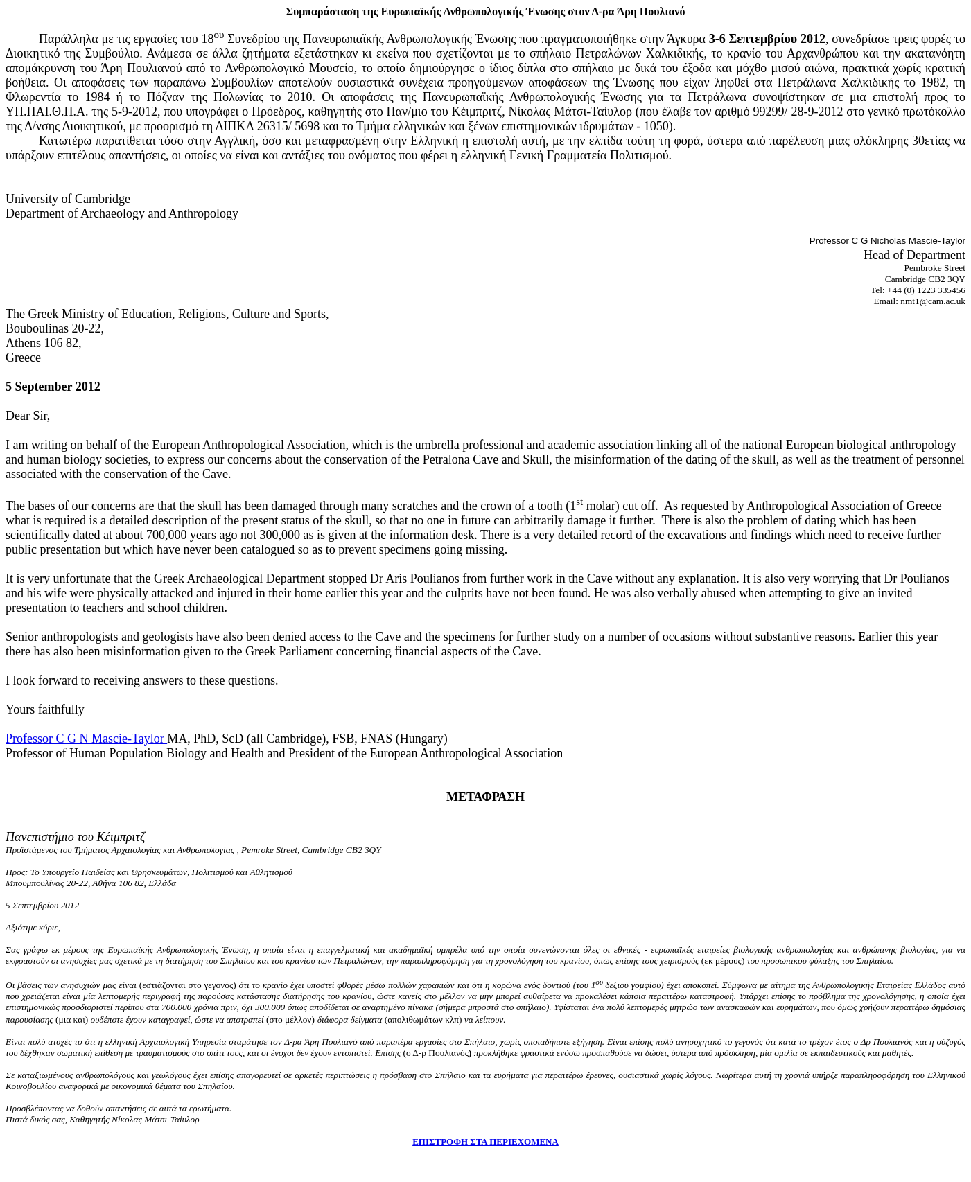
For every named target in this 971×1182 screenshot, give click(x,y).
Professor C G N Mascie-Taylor (86, 739)
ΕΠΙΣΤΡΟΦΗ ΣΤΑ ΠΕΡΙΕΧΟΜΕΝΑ (485, 1141)
